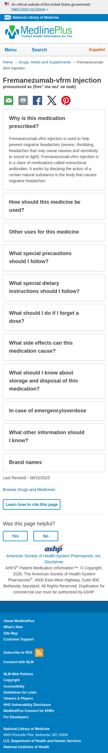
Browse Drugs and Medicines (29, 489)
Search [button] (43, 50)
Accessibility (13, 686)
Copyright (11, 680)
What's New (13, 627)
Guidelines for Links (20, 692)
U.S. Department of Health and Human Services (42, 741)
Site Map (10, 633)
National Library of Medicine (36, 17)
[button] (96, 122)
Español (97, 49)
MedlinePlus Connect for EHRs (28, 711)
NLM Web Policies (18, 674)
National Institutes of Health (26, 747)
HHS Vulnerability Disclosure (27, 705)
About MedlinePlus (19, 621)
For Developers (16, 717)
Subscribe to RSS (23, 653)
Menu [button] (14, 50)
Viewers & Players (18, 698)
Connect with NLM (18, 662)
